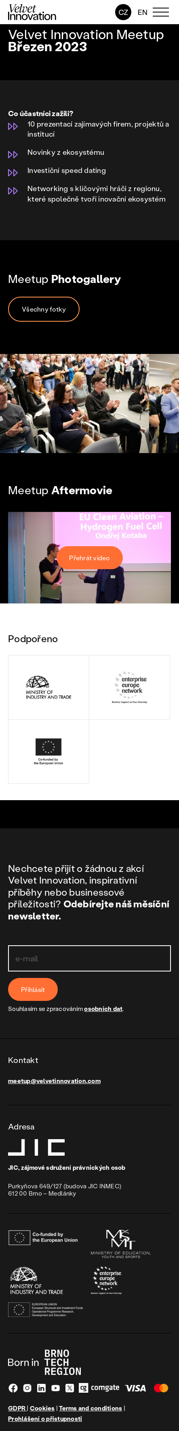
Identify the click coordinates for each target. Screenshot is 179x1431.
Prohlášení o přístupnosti (45, 1419)
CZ (123, 12)
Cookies (42, 1408)
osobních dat (103, 1009)
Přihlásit (33, 989)
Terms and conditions (90, 1408)
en (143, 12)
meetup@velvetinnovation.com (54, 1081)
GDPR (17, 1408)
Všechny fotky (44, 309)
